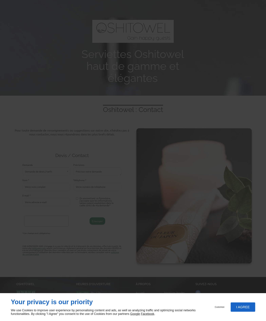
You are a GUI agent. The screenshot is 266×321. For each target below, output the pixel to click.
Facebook (147, 314)
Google (135, 314)
